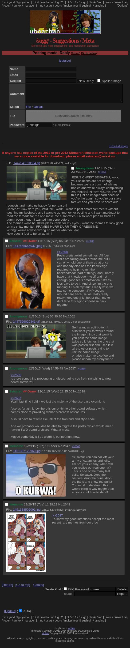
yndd (12, 2)
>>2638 (82, 372)
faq (126, 2)
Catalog (38, 588)
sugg (83, 2)
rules (118, 2)
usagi (49, 5)
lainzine (99, 5)
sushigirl (87, 5)
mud (40, 5)
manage (29, 5)
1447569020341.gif (26, 325)
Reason (68, 597)
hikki (93, 2)
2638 (81, 395)
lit (38, 2)
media (45, 2)
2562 (71, 320)
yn (5, 2)
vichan (71, 631)
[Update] (10, 614)
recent (7, 5)
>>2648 (76, 449)
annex (17, 5)
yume (25, 2)
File (28, 110)
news (109, 2)
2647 (66, 449)
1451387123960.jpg (27, 454)
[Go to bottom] (89, 53)
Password (82, 593)
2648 (66, 508)
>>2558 (62, 255)
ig (58, 2)
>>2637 (90, 244)
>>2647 (57, 519)
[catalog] (65, 60)
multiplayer (71, 5)
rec (100, 2)
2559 (80, 244)
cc (72, 2)
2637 (72, 372)
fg (18, 2)
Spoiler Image (111, 81)
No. (86, 175)
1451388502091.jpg (27, 513)
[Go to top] (22, 588)
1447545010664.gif (26, 166)
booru (58, 5)
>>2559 (102, 175)
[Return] (75, 53)
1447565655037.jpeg (27, 249)
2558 (92, 175)
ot (68, 2)
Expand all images (118, 149)
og (52, 2)
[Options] (122, 5)
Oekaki (38, 110)
